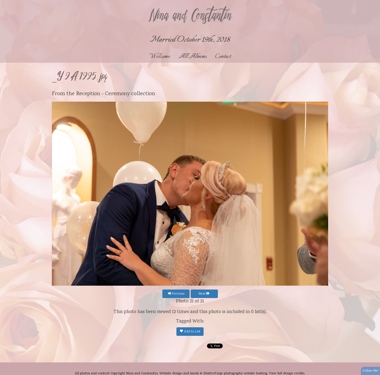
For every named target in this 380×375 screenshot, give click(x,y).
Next (204, 293)
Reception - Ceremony (103, 94)
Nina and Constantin (190, 16)
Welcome (160, 56)
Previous (175, 293)
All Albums (193, 56)
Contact (223, 56)
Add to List (190, 331)
